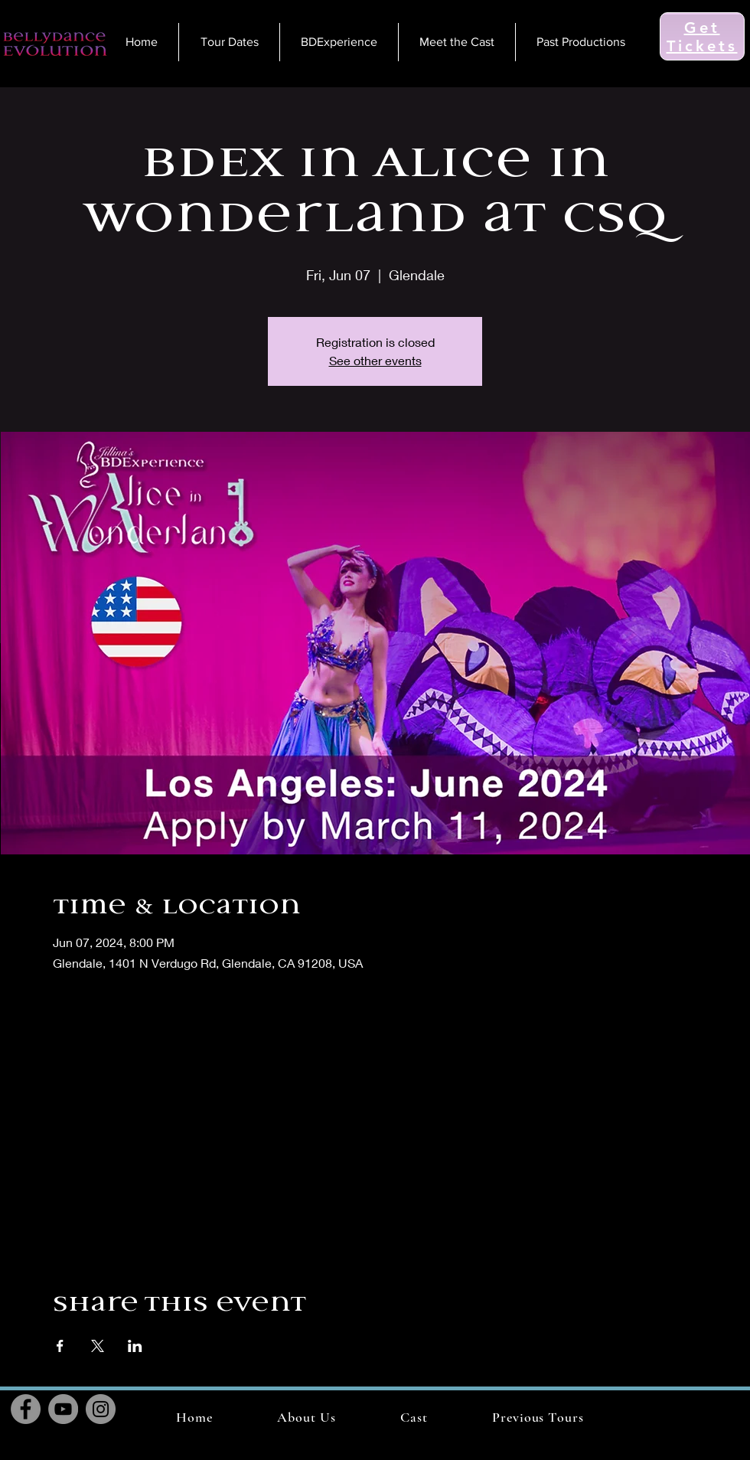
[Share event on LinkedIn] (135, 1346)
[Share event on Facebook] (60, 1346)
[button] (538, 1417)
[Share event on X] (97, 1346)
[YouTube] (63, 1409)
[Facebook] (26, 1409)
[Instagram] (101, 1409)
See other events (375, 360)
